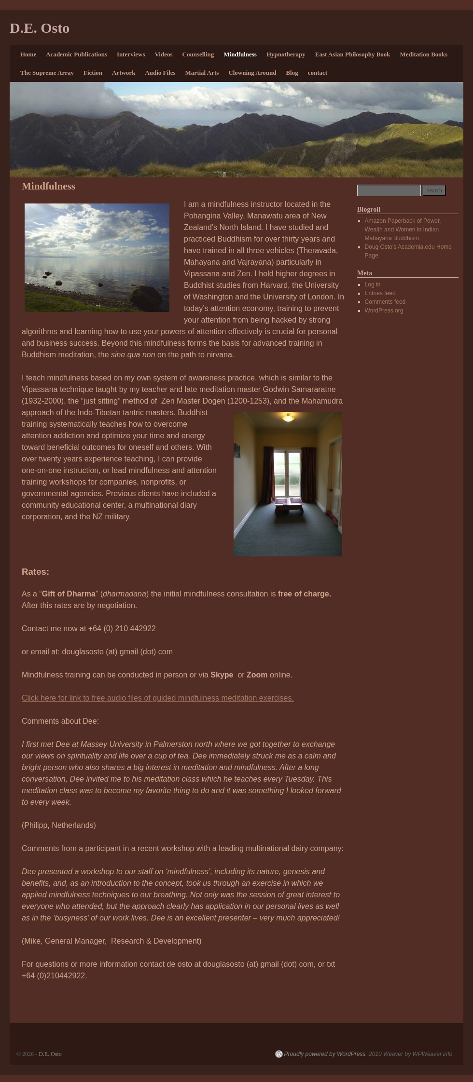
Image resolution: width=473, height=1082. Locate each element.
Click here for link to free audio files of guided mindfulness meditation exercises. (158, 698)
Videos (163, 54)
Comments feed (385, 301)
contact (317, 72)
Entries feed (380, 293)
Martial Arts (202, 72)
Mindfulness (240, 54)
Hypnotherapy (286, 54)
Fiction (92, 72)
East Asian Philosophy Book (352, 54)
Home (28, 54)
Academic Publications (76, 54)
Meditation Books (424, 54)
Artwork (123, 72)
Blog (292, 72)
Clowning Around (252, 72)
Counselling (198, 54)
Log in (373, 284)
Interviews (131, 54)
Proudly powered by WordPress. (325, 1054)
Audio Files (160, 72)
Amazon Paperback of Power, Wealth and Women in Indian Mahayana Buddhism (403, 229)
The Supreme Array (47, 72)
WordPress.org (384, 310)
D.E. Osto (40, 28)
